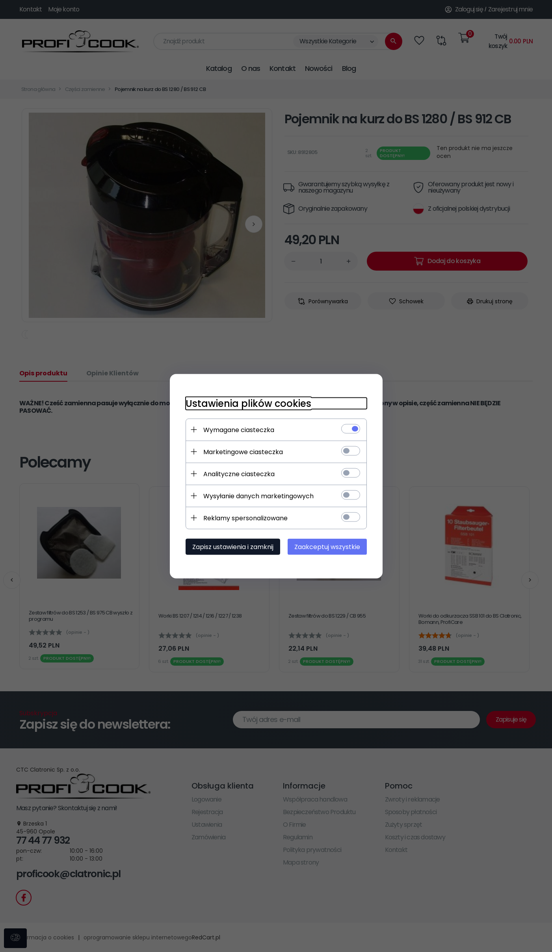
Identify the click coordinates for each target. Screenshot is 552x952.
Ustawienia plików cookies (248, 403)
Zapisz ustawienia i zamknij (232, 546)
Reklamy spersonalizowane (245, 517)
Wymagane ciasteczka (238, 429)
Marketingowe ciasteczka (243, 451)
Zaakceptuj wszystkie (327, 546)
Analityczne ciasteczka (239, 473)
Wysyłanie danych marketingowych (258, 495)
